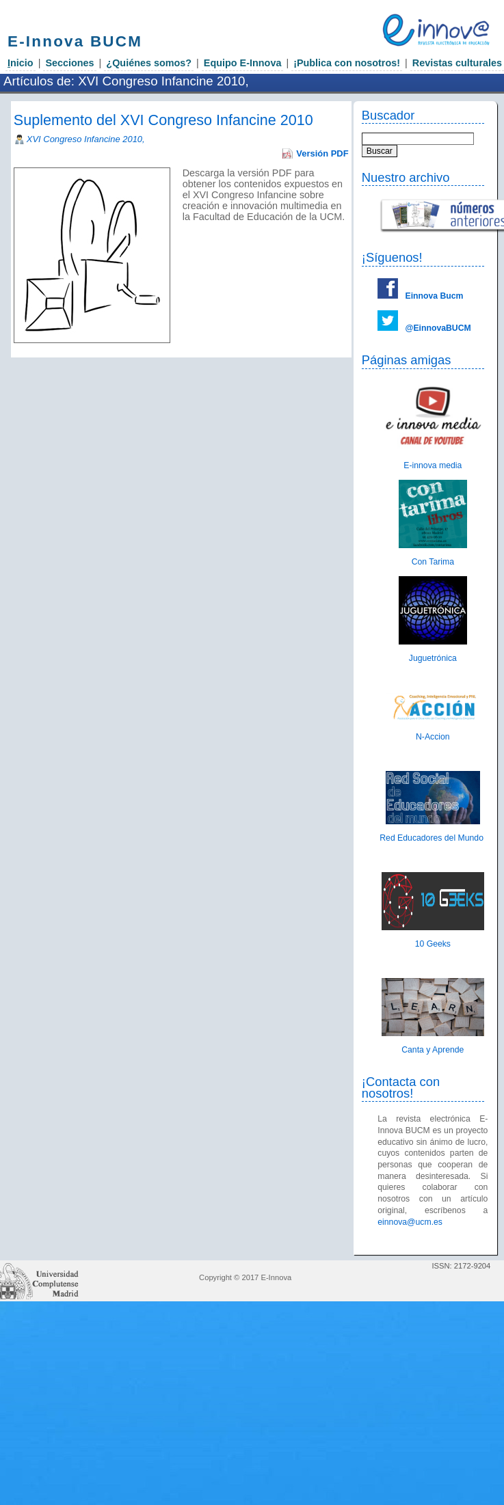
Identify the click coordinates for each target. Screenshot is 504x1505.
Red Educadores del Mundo (433, 838)
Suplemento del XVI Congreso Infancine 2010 (163, 119)
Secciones (69, 62)
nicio (21, 62)
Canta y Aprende (432, 1050)
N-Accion (433, 737)
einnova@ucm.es (409, 1222)
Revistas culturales (457, 62)
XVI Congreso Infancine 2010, (86, 139)
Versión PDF (322, 153)
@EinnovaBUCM (437, 328)
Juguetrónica (433, 658)
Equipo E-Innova (243, 62)
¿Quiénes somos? (148, 62)
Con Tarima (433, 562)
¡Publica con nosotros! (346, 62)
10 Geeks (433, 944)
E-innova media (432, 465)
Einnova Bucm (434, 296)
